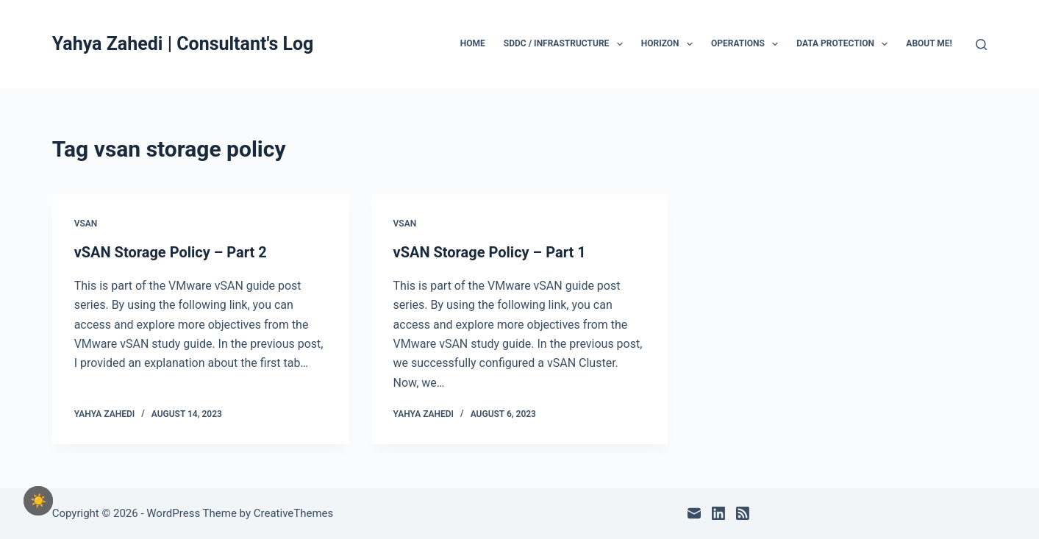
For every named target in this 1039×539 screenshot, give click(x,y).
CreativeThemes (294, 513)
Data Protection (844, 44)
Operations (747, 44)
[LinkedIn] (718, 513)
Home (472, 43)
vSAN (86, 223)
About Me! (929, 43)
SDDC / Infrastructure (566, 44)
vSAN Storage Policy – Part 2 (170, 252)
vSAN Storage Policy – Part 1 (489, 252)
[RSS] (742, 513)
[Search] (981, 44)
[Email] (694, 513)
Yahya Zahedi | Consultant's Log (183, 43)
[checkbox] (38, 500)
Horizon (670, 44)
